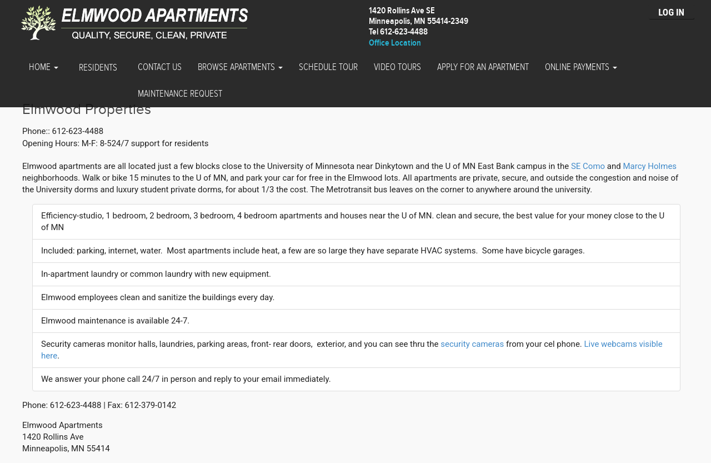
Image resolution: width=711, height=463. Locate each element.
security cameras (472, 344)
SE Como (588, 166)
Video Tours (397, 67)
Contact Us (160, 67)
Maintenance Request (180, 93)
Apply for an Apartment (483, 67)
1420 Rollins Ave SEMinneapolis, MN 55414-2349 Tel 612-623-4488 (418, 21)
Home (43, 67)
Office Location (395, 43)
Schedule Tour (328, 67)
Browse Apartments (240, 67)
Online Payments (581, 67)
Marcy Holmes (650, 166)
